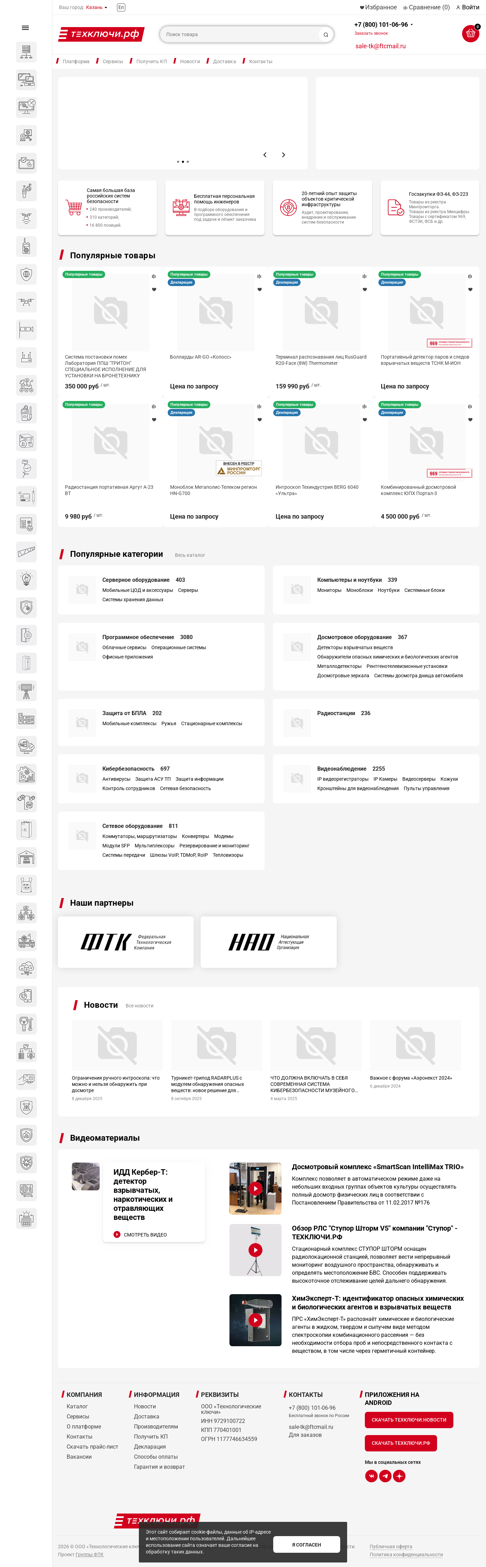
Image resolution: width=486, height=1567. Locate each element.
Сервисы (113, 61)
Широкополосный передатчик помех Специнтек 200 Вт (214, 360)
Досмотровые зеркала (343, 675)
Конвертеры (195, 836)
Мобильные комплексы (129, 723)
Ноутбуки (389, 590)
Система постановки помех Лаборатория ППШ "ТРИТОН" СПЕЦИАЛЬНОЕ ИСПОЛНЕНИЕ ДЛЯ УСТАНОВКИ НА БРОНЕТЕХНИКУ (319, 366)
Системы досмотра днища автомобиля (418, 675)
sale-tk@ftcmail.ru (380, 46)
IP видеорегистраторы (343, 778)
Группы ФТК (89, 1554)
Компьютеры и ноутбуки (357, 579)
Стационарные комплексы (211, 723)
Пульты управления (427, 788)
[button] (265, 155)
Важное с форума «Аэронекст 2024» (411, 1077)
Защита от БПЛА (132, 713)
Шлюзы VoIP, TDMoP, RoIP (179, 854)
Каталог (77, 1406)
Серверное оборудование (143, 579)
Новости (190, 61)
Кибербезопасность (136, 768)
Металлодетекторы (339, 666)
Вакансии (79, 1456)
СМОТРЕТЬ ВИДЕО (145, 1234)
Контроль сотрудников (128, 788)
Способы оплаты (156, 1456)
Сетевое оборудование (140, 825)
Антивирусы (116, 778)
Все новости (139, 1005)
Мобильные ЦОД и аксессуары (137, 590)
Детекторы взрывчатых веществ (355, 647)
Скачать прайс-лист (92, 1446)
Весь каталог (190, 555)
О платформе (84, 1426)
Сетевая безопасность (185, 788)
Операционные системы (178, 647)
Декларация (397, 282)
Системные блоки (424, 590)
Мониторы (329, 590)
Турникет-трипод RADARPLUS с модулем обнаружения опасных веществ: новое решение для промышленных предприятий (207, 1084)
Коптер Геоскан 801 (194, 493)
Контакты (261, 61)
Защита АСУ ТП (153, 778)
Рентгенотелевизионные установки (407, 666)
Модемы (224, 836)
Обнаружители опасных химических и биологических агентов (387, 656)
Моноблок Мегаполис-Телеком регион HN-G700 (421, 497)
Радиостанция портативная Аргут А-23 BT (318, 497)
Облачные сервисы (124, 647)
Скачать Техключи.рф (401, 1443)
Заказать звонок (371, 33)
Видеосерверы (419, 778)
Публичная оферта (391, 1546)
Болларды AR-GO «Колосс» (416, 356)
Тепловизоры (228, 854)
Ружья (168, 723)
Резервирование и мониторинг (214, 845)
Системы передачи (123, 854)
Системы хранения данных (133, 599)
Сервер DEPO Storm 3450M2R (98, 356)
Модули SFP (116, 845)
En (121, 7)
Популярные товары (113, 255)
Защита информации (200, 778)
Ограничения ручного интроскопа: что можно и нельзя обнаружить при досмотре (116, 1084)
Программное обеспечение (147, 637)
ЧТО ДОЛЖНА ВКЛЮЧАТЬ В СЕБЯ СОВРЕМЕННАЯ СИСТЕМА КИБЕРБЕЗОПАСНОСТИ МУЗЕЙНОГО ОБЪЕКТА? (312, 1084)
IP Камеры (385, 778)
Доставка (224, 61)
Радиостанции (343, 713)
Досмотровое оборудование (362, 637)
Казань (94, 7)
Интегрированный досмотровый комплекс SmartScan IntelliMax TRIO (105, 497)
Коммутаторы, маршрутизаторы (139, 836)
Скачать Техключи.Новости (409, 1419)
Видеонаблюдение (351, 768)
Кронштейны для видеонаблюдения (358, 788)
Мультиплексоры (155, 845)
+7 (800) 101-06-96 (381, 28)
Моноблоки (359, 590)
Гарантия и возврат (159, 1466)
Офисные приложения (127, 656)
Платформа (76, 61)
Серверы (188, 590)
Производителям (156, 1426)
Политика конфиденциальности (406, 1554)
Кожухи (449, 778)
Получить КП (151, 61)
